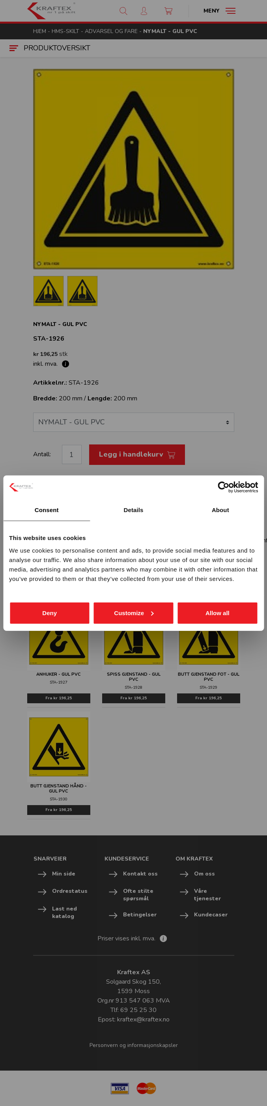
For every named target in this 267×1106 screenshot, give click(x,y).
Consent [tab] (47, 510)
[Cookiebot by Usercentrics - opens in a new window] (223, 487)
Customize (133, 612)
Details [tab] (134, 510)
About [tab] (220, 510)
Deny (49, 612)
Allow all (217, 612)
